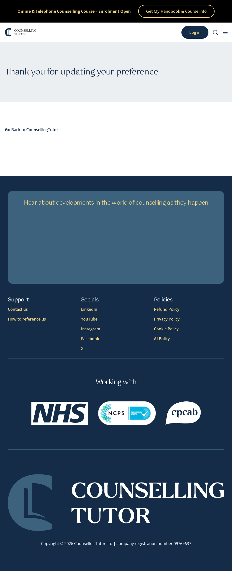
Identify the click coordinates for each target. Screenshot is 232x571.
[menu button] (225, 32)
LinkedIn (89, 309)
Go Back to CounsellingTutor (31, 129)
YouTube (89, 319)
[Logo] (20, 32)
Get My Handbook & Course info (176, 11)
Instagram (90, 329)
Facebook (90, 338)
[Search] (215, 32)
